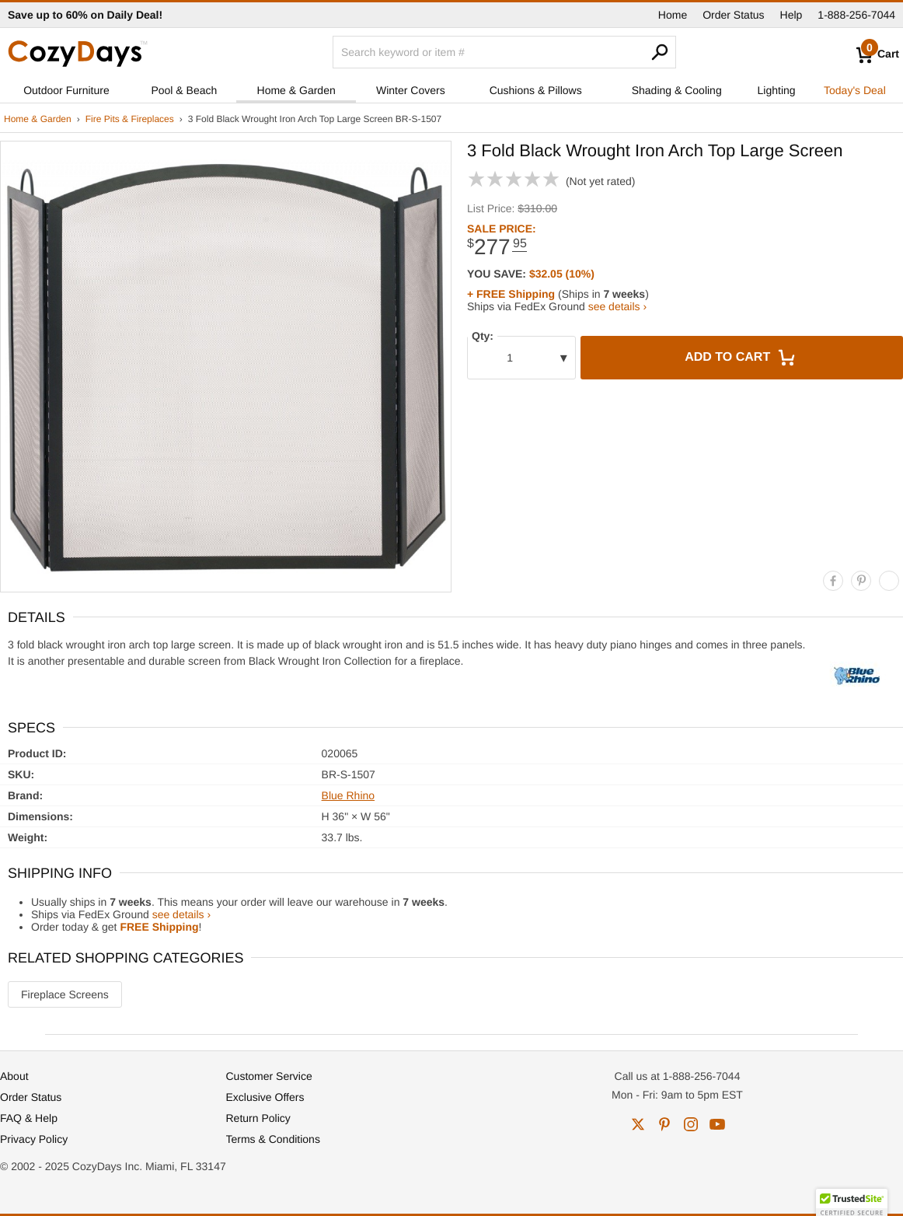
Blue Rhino (348, 795)
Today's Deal (855, 90)
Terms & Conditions (273, 1139)
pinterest (664, 1124)
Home (672, 15)
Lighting (777, 90)
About (14, 1076)
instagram (690, 1124)
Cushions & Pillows (536, 90)
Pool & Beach (184, 90)
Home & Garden (296, 90)
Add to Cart (741, 357)
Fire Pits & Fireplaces (129, 119)
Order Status (733, 15)
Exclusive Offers (265, 1097)
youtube (717, 1124)
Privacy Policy (34, 1139)
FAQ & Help (29, 1118)
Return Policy (258, 1118)
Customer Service (269, 1076)
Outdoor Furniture (66, 90)
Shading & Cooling (677, 90)
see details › (617, 306)
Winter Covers (410, 90)
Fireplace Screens (65, 994)
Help (791, 15)
